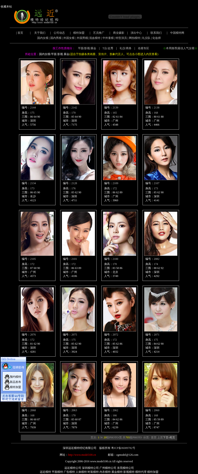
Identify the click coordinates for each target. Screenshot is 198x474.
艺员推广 (98, 32)
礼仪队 (146, 38)
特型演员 (121, 38)
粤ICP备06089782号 (123, 448)
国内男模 (56, 38)
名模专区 (143, 48)
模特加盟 (78, 32)
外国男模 (82, 38)
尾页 (172, 437)
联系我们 (156, 32)
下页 (166, 437)
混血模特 (94, 38)
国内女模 (42, 38)
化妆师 (156, 38)
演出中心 (136, 32)
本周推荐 (171, 48)
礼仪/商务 (126, 48)
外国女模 (69, 38)
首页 (20, 32)
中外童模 (108, 38)
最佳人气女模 (186, 48)
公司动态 (59, 32)
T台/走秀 (108, 48)
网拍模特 (134, 38)
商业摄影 (118, 32)
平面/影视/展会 (87, 48)
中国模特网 (177, 32)
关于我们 (39, 32)
